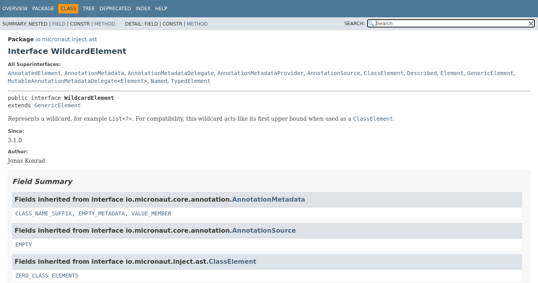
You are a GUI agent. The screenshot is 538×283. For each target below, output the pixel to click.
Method (104, 24)
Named (159, 81)
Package (43, 8)
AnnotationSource (334, 73)
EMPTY (23, 244)
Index (143, 8)
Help (161, 8)
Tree (89, 8)
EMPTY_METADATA (101, 213)
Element (452, 73)
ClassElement (383, 73)
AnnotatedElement (34, 73)
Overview (15, 8)
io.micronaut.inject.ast (66, 39)
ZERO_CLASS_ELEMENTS (46, 275)
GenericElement (490, 73)
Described (422, 73)
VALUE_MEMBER (151, 213)
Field (58, 24)
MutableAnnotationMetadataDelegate (62, 81)
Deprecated (115, 8)
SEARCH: (354, 23)
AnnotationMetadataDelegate (171, 73)
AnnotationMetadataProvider (260, 73)
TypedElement (191, 81)
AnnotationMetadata (94, 73)
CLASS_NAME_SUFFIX (43, 213)
